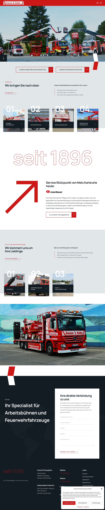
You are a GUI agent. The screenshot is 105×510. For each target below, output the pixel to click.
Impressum (86, 506)
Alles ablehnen (82, 503)
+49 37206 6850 (64, 473)
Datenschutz (80, 506)
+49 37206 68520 (65, 481)
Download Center (87, 477)
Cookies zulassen (69, 503)
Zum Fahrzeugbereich (13, 258)
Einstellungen (96, 503)
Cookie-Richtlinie (87, 485)
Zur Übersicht (10, 93)
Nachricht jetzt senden (69, 452)
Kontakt (84, 474)
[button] (102, 489)
